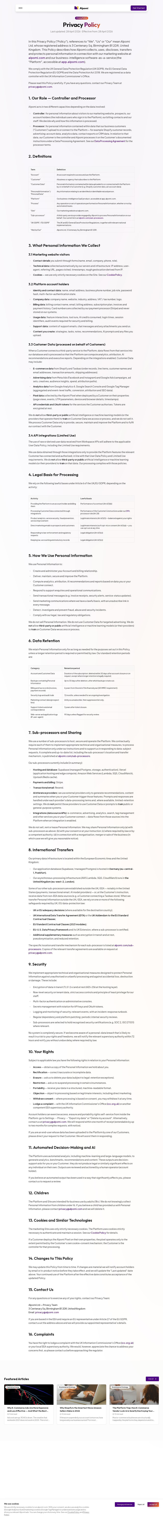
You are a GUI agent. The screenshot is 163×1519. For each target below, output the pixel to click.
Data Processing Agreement (109, 141)
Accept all (153, 1504)
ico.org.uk (113, 1103)
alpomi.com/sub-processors (91, 218)
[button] (20, 8)
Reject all (141, 1504)
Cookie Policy (114, 274)
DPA (128, 511)
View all (152, 1379)
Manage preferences (124, 1504)
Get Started (139, 8)
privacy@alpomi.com (40, 86)
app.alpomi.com (72, 62)
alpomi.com (37, 57)
